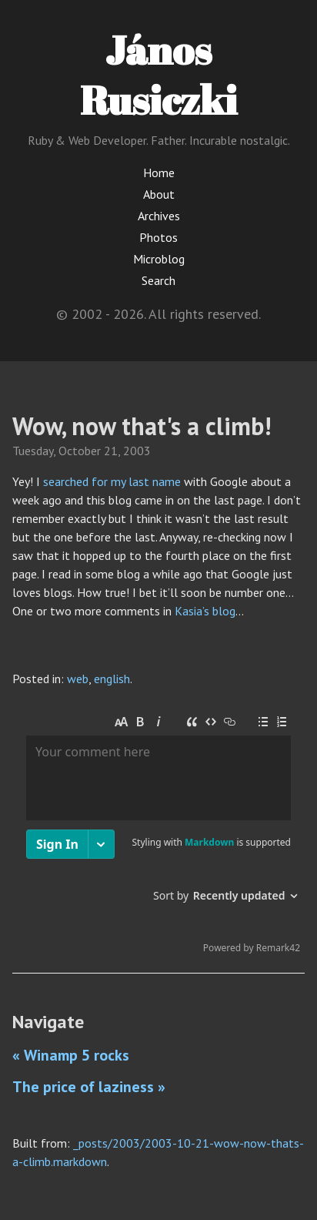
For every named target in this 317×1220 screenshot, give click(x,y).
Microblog (159, 258)
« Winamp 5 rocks (70, 1055)
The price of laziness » (88, 1087)
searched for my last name (112, 481)
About (159, 194)
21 (111, 450)
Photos (158, 237)
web (77, 678)
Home (159, 172)
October (79, 450)
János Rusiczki (158, 74)
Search (158, 280)
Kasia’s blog (205, 610)
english (112, 678)
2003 (137, 450)
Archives (159, 215)
